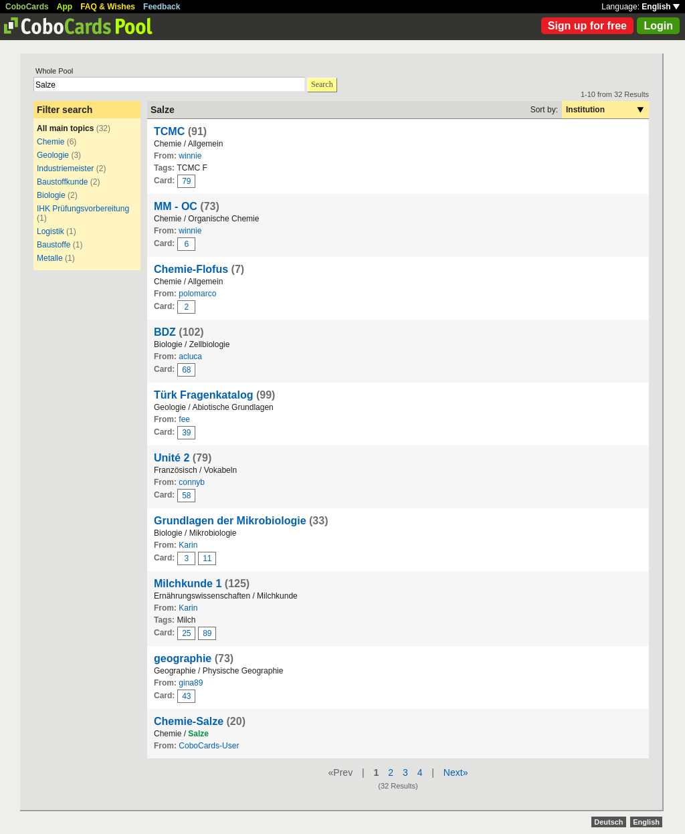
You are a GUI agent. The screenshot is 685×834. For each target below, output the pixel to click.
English (661, 6)
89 (207, 633)
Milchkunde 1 (187, 583)
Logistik (50, 231)
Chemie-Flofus (191, 269)
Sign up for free (587, 25)
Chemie (50, 141)
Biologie (51, 195)
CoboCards (27, 6)
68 (186, 370)
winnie (190, 156)
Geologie (53, 155)
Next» (456, 772)
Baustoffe (53, 244)
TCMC (169, 131)
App (64, 6)
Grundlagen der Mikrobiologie (230, 520)
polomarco (197, 293)
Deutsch (608, 822)
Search (322, 84)
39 (186, 432)
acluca (190, 356)
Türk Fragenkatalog (203, 395)
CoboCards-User (209, 745)
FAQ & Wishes (107, 6)
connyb (192, 482)
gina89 (191, 683)
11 (207, 558)
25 (186, 633)
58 (186, 495)
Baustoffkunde (62, 182)
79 (186, 181)
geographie (182, 658)
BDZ (165, 332)
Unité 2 (171, 457)
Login (658, 25)
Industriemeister (65, 168)
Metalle (50, 258)
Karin (188, 545)
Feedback (161, 6)
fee (184, 419)
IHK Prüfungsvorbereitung (83, 208)
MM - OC (175, 206)
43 (186, 696)
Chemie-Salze (188, 721)
